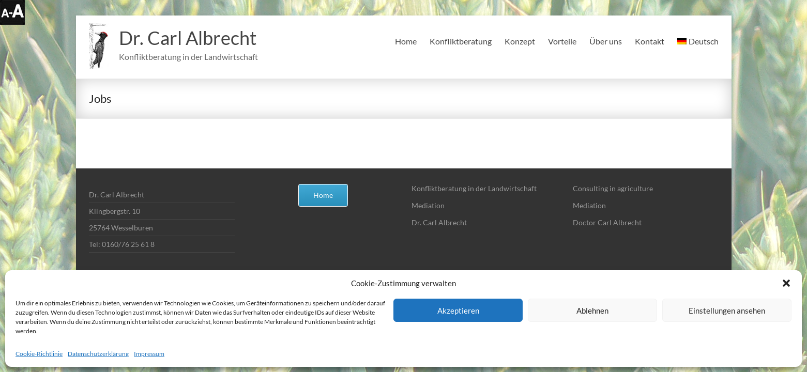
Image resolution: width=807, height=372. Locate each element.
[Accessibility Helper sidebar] (12, 12)
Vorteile (562, 41)
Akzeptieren (458, 310)
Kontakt (649, 41)
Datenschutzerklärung (98, 354)
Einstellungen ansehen (727, 310)
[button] (786, 283)
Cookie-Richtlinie (39, 354)
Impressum (149, 354)
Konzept (520, 41)
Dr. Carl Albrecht (187, 37)
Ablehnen (592, 310)
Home (406, 41)
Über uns (605, 41)
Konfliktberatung (461, 41)
